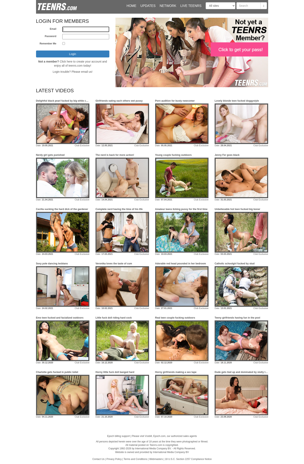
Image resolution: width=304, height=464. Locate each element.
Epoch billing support (118, 436)
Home (131, 6)
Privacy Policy (114, 459)
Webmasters (156, 459)
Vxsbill (148, 436)
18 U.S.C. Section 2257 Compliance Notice (188, 459)
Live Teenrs (191, 6)
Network (168, 6)
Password (50, 36)
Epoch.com (159, 436)
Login (72, 54)
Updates (148, 6)
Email (53, 28)
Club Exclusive (82, 145)
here (69, 61)
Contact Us (98, 459)
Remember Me (48, 43)
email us (86, 71)
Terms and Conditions (135, 459)
